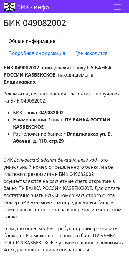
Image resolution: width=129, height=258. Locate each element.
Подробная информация (37, 53)
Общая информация (32, 41)
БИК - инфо (33, 7)
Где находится (91, 53)
